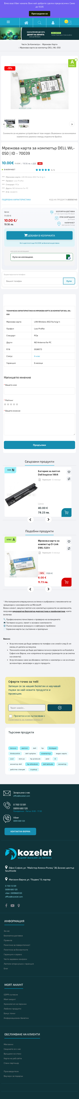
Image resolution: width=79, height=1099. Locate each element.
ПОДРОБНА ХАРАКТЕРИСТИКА (16, 199)
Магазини (8, 1044)
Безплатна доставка (13, 935)
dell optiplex (30, 753)
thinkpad (52, 748)
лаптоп (25, 748)
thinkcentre (15, 753)
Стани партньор (11, 1063)
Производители (11, 1071)
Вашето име (11, 385)
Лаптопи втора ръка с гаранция (19, 963)
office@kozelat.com (21, 796)
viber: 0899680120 (13, 893)
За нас (7, 931)
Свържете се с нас (12, 1049)
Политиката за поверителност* (25, 719)
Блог (6, 968)
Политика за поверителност (17, 945)
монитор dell (16, 764)
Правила (8, 940)
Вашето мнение (12, 410)
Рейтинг (9, 400)
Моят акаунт (10, 999)
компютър (46, 753)
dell (34, 748)
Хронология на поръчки (15, 1004)
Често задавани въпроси (15, 959)
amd (47, 759)
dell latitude (48, 764)
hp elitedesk (32, 764)
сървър (33, 769)
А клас (37, 356)
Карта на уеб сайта (13, 1058)
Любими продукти (12, 1008)
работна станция (17, 769)
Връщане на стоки (12, 1053)
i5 (55, 759)
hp (42, 748)
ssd (11, 759)
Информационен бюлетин (16, 1018)
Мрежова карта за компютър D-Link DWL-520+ (48, 544)
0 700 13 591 (19, 804)
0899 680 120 (20, 808)
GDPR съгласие (11, 994)
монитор (62, 764)
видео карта (61, 753)
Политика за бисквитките (16, 949)
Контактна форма (20, 831)
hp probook (35, 759)
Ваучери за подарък (13, 1076)
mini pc (22, 759)
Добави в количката (39, 235)
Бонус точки (9, 1013)
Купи (69, 281)
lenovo (13, 748)
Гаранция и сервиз (13, 954)
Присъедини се (39, 13)
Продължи (39, 444)
